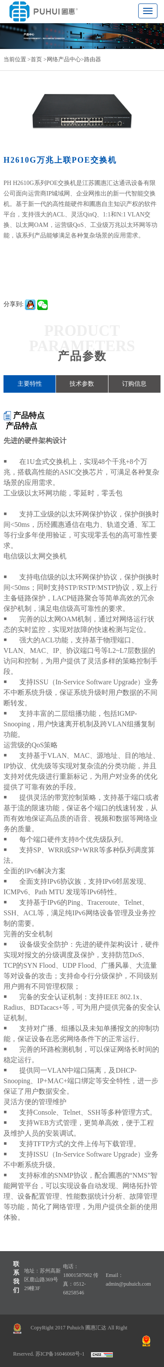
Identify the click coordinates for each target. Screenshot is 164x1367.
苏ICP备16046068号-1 (60, 1354)
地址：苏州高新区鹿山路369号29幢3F (42, 1279)
